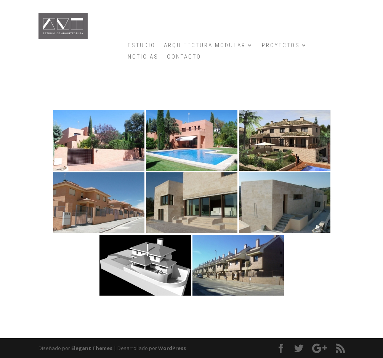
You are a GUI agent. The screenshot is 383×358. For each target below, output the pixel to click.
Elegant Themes (91, 348)
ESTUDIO (141, 46)
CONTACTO (184, 57)
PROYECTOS (281, 46)
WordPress (172, 348)
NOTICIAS (143, 57)
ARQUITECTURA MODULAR (205, 46)
